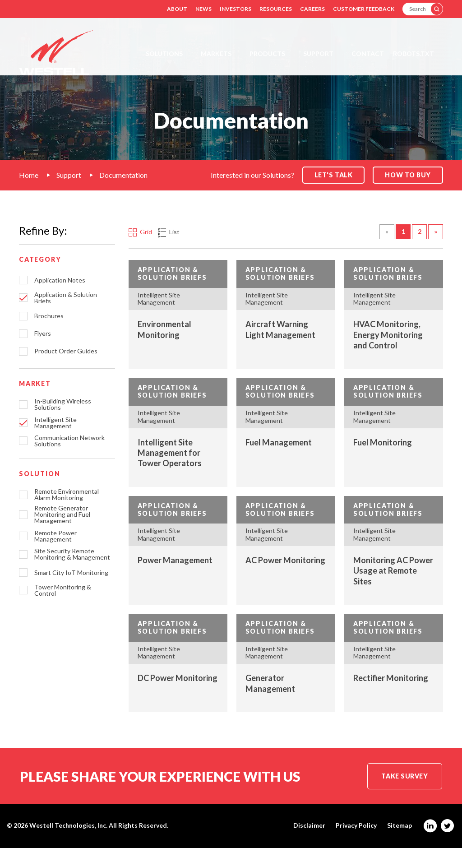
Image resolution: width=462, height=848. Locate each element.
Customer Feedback (363, 8)
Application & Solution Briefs (65, 298)
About (177, 8)
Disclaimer (309, 825)
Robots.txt (413, 53)
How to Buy (408, 175)
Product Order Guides (65, 351)
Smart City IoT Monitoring (71, 573)
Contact (367, 53)
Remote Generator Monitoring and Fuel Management (62, 514)
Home (28, 175)
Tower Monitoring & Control (62, 590)
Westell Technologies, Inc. (68, 825)
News (203, 8)
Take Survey (404, 776)
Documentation (123, 175)
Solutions (164, 53)
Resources (275, 8)
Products (267, 53)
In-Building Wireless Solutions (62, 404)
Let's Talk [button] (333, 175)
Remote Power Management (55, 536)
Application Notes (59, 280)
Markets (216, 53)
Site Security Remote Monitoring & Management (72, 554)
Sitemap (399, 825)
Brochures (49, 316)
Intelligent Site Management (55, 423)
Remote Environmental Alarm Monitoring (66, 494)
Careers (312, 8)
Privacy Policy (356, 825)
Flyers (42, 333)
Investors (235, 8)
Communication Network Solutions (69, 441)
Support (318, 53)
